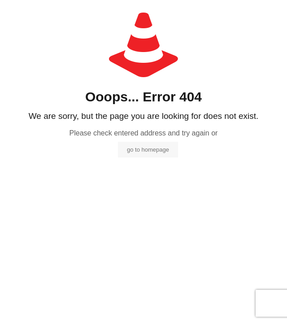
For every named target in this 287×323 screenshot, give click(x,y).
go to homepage (148, 149)
